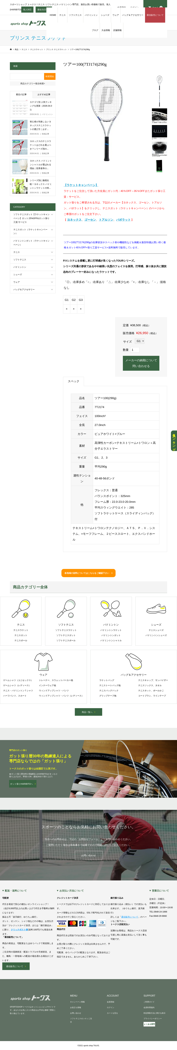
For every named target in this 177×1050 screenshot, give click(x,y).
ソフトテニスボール (66, 640)
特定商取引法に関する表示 (154, 1013)
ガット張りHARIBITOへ (21, 784)
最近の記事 (21, 94)
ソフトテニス (75, 15)
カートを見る (112, 1013)
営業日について (160, 891)
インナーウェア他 (47, 685)
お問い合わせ (88, 855)
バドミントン (91, 15)
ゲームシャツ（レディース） (17, 685)
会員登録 (110, 1002)
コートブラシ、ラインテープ (152, 696)
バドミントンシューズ (156, 635)
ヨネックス (74, 219)
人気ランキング (174, 440)
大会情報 (105, 30)
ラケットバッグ (106, 680)
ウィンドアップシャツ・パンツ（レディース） (61, 696)
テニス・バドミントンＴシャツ (18, 690)
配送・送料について (16, 891)
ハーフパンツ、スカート (15, 696)
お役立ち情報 (75, 1007)
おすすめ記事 (44, 94)
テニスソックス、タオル (150, 685)
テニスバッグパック (108, 690)
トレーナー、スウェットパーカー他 (56, 680)
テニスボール (20, 640)
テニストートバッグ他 (110, 685)
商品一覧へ (87, 712)
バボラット (123, 219)
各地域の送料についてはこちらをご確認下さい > (88, 573)
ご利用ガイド (149, 1002)
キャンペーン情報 (77, 1002)
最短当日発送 (44, 10)
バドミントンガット (111, 635)
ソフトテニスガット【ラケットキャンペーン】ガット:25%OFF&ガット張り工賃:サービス (31, 218)
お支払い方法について (71, 891)
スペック (73, 381)
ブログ (95, 30)
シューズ (105, 15)
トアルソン (106, 219)
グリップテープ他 (107, 696)
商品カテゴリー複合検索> (32, 83)
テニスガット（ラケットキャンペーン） (30, 231)
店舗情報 (117, 30)
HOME (53, 15)
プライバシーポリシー (153, 1019)
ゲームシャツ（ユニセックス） (18, 680)
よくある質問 (149, 1024)
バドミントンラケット (111, 630)
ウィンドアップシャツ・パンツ (54, 690)
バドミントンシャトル (111, 640)
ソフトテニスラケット (66, 630)
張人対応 (27, 10)
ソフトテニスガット (66, 635)
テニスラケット (20, 630)
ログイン (110, 1007)
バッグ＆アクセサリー (132, 15)
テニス (62, 15)
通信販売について (155, 15)
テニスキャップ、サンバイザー (153, 680)
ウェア (116, 15)
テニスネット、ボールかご (151, 690)
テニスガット (20, 635)
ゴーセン (90, 219)
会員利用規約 (149, 1007)
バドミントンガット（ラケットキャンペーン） (31, 243)
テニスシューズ (156, 630)
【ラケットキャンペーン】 (81, 185)
